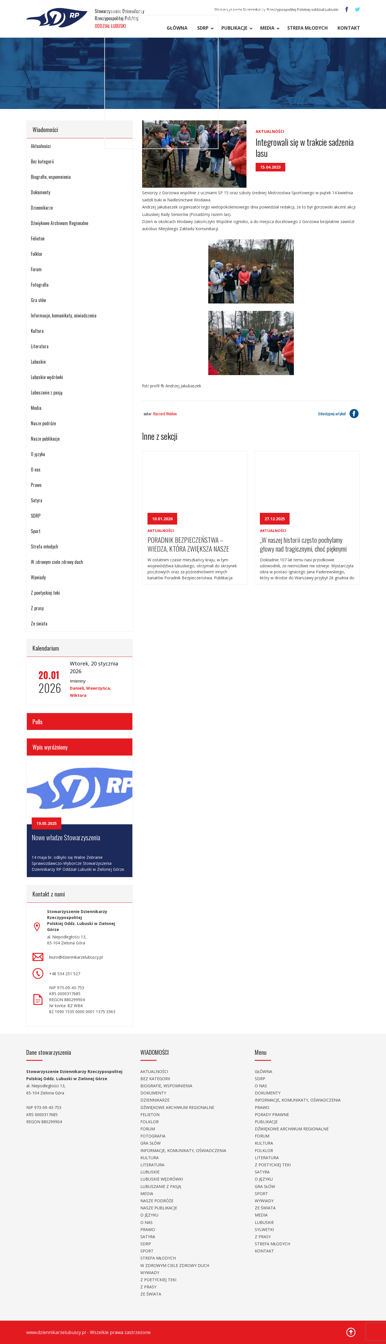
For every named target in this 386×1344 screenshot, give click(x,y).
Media (267, 28)
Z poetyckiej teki (45, 592)
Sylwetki (264, 1229)
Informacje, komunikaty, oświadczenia (63, 315)
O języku (38, 454)
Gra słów (38, 300)
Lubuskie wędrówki (47, 377)
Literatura (39, 346)
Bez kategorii (42, 161)
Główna (177, 28)
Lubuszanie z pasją (46, 392)
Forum (36, 269)
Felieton (38, 238)
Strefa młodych (307, 28)
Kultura (37, 330)
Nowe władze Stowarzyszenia (66, 837)
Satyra (36, 500)
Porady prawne (272, 1114)
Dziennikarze (42, 207)
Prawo (36, 484)
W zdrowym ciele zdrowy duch (57, 561)
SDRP (203, 28)
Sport (36, 531)
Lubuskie (38, 361)
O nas (36, 469)
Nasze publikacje (45, 438)
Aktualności (41, 146)
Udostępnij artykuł (339, 413)
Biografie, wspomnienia (51, 176)
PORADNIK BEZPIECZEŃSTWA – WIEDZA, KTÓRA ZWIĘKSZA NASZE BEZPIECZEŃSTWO (188, 544)
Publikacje (234, 28)
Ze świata (39, 623)
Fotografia (39, 284)
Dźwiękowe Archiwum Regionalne (59, 223)
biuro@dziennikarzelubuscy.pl (76, 957)
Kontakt (349, 28)
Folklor (37, 253)
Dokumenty (40, 192)
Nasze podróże (43, 423)
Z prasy (37, 608)
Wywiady (38, 577)
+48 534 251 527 (64, 973)
